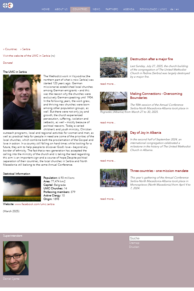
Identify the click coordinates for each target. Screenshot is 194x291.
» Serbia (26, 49)
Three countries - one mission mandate (159, 171)
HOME (46, 9)
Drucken (134, 247)
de (171, 9)
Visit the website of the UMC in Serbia (26, 56)
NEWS (96, 9)
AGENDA (128, 9)
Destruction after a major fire (151, 59)
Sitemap (134, 243)
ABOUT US (61, 9)
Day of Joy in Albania (145, 133)
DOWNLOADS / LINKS (153, 9)
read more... (108, 84)
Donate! (8, 63)
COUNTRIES (80, 9)
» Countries (11, 49)
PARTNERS (112, 9)
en (177, 9)
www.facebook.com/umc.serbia (35, 204)
